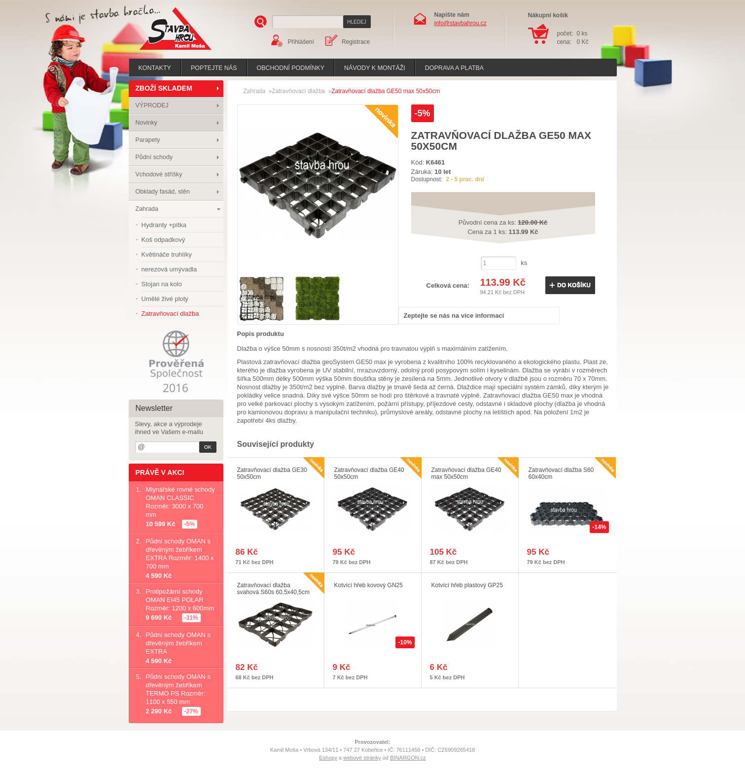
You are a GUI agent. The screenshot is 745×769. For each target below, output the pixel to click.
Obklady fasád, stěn (163, 191)
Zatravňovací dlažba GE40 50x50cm (369, 473)
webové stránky (362, 758)
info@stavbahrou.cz (460, 23)
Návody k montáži (374, 68)
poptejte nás (214, 68)
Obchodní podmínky (290, 68)
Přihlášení (301, 41)
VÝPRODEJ (152, 105)
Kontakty (155, 68)
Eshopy (328, 758)
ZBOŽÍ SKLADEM (164, 88)
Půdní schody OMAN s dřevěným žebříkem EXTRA (178, 643)
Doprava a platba (454, 68)
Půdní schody (154, 157)
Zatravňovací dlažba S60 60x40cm (561, 473)
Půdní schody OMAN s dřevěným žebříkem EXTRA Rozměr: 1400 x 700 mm (180, 553)
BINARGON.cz (408, 758)
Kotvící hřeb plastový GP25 (467, 585)
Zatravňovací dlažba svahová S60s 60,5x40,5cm (273, 589)
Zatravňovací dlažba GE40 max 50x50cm (466, 473)
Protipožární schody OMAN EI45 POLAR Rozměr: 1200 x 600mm (180, 600)
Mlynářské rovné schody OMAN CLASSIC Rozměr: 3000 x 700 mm (180, 502)
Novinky (146, 122)
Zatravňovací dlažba (298, 91)
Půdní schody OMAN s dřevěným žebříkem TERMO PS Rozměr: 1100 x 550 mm (178, 689)
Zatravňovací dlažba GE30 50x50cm (272, 473)
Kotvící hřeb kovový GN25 (368, 585)
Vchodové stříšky (159, 174)
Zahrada (147, 208)
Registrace (356, 41)
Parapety (148, 139)
